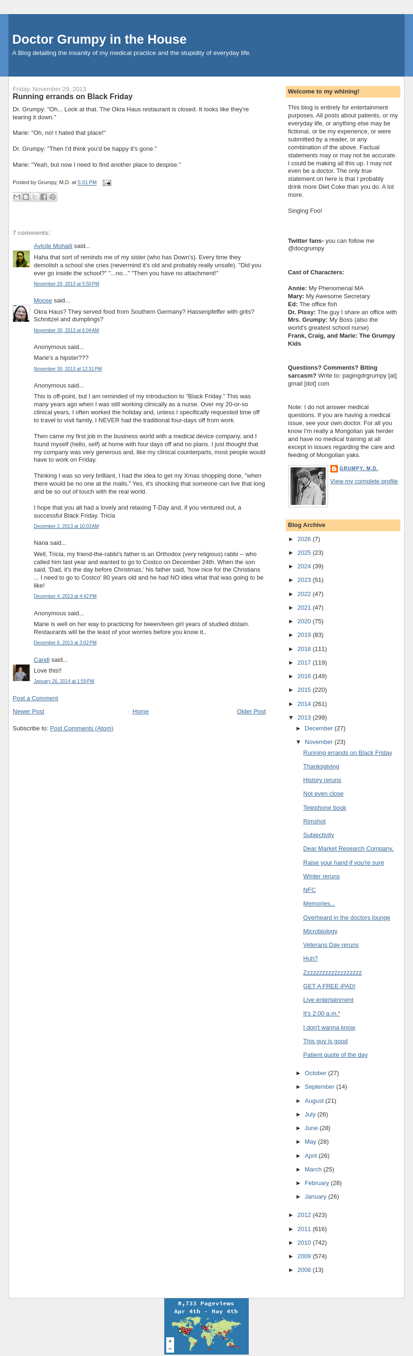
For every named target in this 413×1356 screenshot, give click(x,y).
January (316, 1196)
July (311, 1114)
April (312, 1155)
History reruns (322, 779)
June (312, 1127)
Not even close (323, 793)
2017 (305, 662)
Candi (42, 659)
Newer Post (28, 711)
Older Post (251, 711)
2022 (305, 593)
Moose (43, 300)
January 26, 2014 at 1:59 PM (64, 681)
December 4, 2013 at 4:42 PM (65, 596)
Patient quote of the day (335, 1054)
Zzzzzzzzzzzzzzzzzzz (332, 972)
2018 (305, 648)
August (315, 1100)
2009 (305, 1256)
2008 (305, 1269)
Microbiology (320, 931)
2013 (305, 717)
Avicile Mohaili (53, 245)
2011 (305, 1228)
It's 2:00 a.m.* (321, 1013)
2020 (305, 621)
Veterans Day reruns (331, 944)
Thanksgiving (321, 766)
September (320, 1086)
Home (140, 711)
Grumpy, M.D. (359, 468)
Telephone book (324, 807)
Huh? (310, 958)
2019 (305, 634)
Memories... (319, 903)
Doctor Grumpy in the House (99, 39)
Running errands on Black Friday (73, 96)
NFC (309, 889)
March (314, 1169)
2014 (305, 703)
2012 (305, 1214)
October (316, 1073)
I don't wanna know (329, 1027)
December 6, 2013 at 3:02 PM (65, 642)
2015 (305, 689)
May (311, 1141)
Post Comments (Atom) (82, 728)
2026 (305, 538)
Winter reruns (321, 876)
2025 (305, 552)
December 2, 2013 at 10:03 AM (66, 526)
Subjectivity (318, 834)
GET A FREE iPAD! (329, 986)
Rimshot (314, 821)
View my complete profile (364, 481)
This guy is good (325, 1041)
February (318, 1182)
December (320, 728)
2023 (305, 579)
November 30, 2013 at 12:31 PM (68, 369)
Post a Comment (35, 698)
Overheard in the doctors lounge (346, 917)
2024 (305, 566)
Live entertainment (328, 999)
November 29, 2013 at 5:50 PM (66, 284)
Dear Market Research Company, (348, 848)
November (320, 741)
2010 (305, 1242)
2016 (305, 676)
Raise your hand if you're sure (343, 862)
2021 (305, 607)
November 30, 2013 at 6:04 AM (66, 330)
